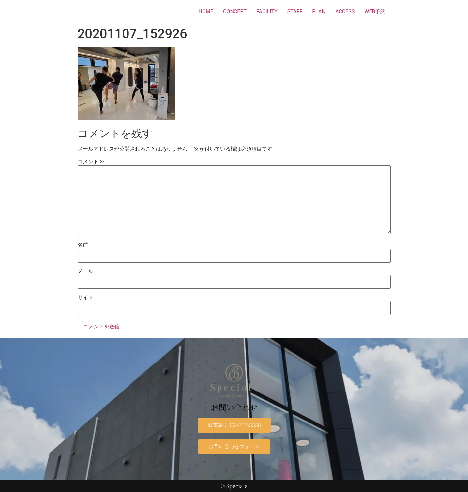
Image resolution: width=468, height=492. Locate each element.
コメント (91, 161)
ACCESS (345, 11)
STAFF (295, 11)
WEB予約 (374, 11)
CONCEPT (235, 11)
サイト (85, 297)
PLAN (318, 11)
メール (85, 271)
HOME (206, 11)
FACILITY (267, 11)
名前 (83, 245)
